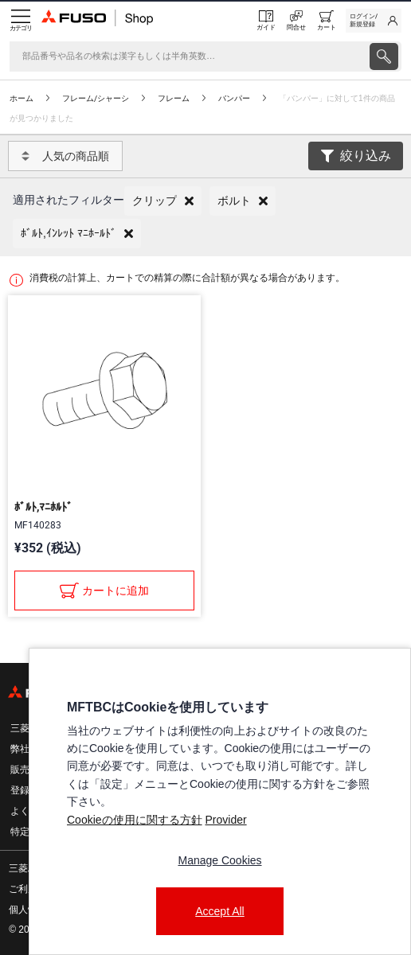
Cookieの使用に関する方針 (134, 819)
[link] (373, 21)
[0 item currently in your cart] (326, 20)
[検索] (188, 56)
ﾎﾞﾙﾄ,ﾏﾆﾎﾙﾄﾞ (43, 507)
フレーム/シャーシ (95, 98)
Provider (225, 819)
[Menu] (20, 21)
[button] (163, 201)
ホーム (21, 98)
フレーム (174, 98)
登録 (19, 790)
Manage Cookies (219, 860)
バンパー (234, 98)
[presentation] (384, 56)
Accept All (219, 911)
